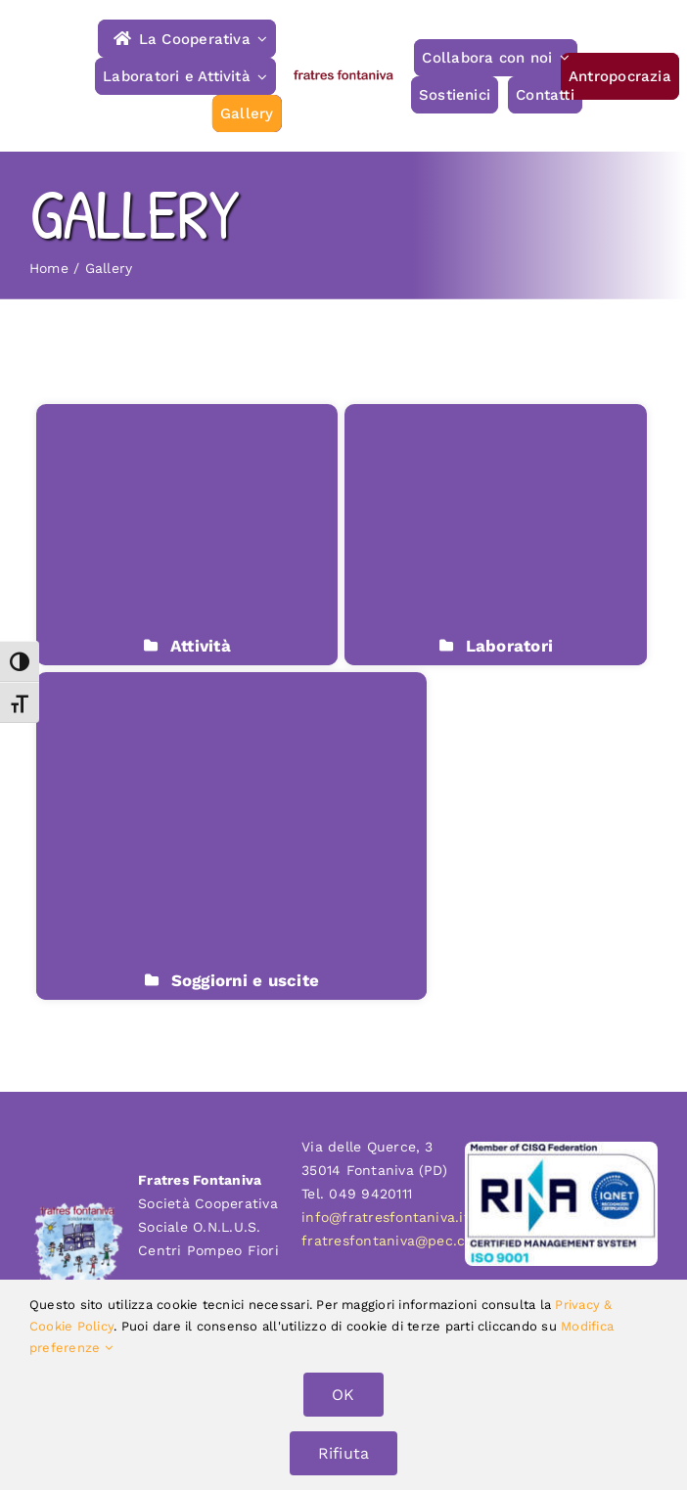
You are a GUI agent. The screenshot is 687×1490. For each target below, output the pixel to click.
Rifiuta (344, 1453)
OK (343, 1394)
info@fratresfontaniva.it (385, 1217)
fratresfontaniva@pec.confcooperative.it (442, 1240)
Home (49, 268)
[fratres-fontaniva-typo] (344, 76)
